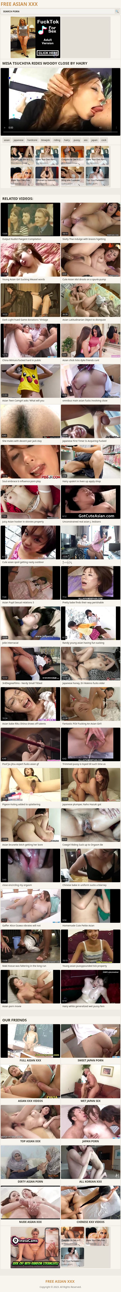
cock (103, 140)
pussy (77, 140)
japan (94, 140)
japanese (19, 140)
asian (7, 140)
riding (57, 140)
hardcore (32, 140)
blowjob (45, 140)
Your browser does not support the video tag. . (60, 102)
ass (85, 140)
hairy (67, 140)
